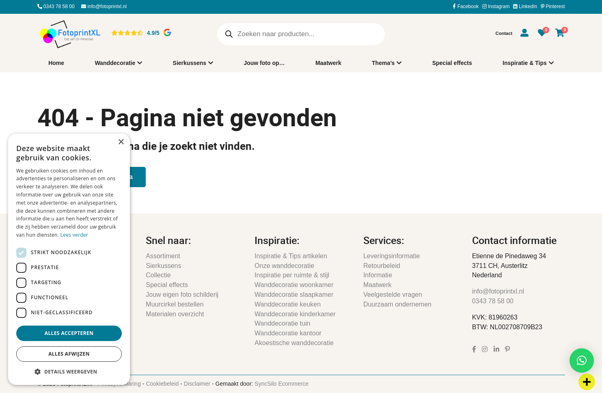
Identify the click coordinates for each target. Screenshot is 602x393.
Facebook (466, 6)
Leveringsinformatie (391, 256)
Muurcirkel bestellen (174, 304)
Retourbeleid (381, 265)
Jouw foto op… (264, 63)
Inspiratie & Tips (525, 63)
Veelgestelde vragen (392, 294)
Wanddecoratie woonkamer (294, 284)
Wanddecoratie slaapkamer (294, 294)
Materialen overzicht (175, 314)
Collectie (158, 275)
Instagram (496, 6)
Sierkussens (190, 63)
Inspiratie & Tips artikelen (291, 256)
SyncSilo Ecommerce (282, 383)
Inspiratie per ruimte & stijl (292, 275)
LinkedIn (525, 6)
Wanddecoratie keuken (288, 304)
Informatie (377, 275)
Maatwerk (328, 63)
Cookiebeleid (162, 383)
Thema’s (384, 63)
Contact (504, 33)
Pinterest (553, 6)
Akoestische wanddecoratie (294, 342)
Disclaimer (197, 383)
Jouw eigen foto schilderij (182, 294)
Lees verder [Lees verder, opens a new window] (74, 234)
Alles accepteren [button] (69, 333)
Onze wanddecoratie (284, 265)
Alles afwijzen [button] (69, 353)
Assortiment (163, 256)
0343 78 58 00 (56, 6)
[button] (582, 360)
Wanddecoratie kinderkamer (295, 314)
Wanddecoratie (115, 63)
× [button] (121, 142)
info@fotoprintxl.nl (104, 6)
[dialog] (69, 259)
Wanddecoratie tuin (282, 323)
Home (56, 63)
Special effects (452, 63)
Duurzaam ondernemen (397, 304)
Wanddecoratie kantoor (288, 333)
